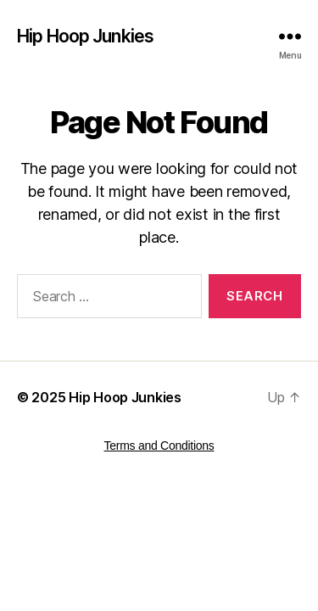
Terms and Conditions (159, 445)
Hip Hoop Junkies (85, 36)
